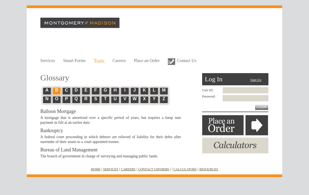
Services (47, 60)
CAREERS (128, 169)
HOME (95, 169)
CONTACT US (148, 169)
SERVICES (110, 169)
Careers (119, 60)
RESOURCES (208, 169)
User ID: (207, 90)
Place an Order (147, 60)
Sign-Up (255, 80)
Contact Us (186, 60)
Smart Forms (74, 60)
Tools (99, 61)
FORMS (163, 169)
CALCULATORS (185, 169)
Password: (208, 96)
